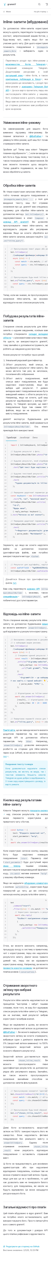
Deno (35, 437)
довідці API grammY (16, 222)
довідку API (33, 589)
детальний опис (14, 75)
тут (14, 583)
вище (45, 624)
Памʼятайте (9, 730)
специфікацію (10, 596)
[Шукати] (39, 4)
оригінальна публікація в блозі (23, 79)
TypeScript (11, 437)
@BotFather (35, 136)
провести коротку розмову (17, 968)
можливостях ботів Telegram (26, 64)
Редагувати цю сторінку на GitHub (21, 1246)
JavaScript (24, 437)
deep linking (11, 866)
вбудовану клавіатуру (36, 883)
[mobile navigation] (47, 4)
